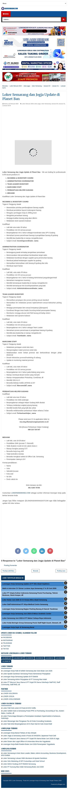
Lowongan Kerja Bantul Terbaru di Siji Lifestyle (19, 733)
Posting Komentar (10, 565)
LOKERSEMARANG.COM (20, 493)
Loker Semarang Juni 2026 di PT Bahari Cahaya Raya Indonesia (26, 618)
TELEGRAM (7, 643)
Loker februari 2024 (28, 103)
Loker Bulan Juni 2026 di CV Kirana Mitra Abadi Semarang (24, 600)
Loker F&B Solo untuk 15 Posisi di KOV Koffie (19, 708)
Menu (6, 14)
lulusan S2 (60, 658)
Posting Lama (61, 571)
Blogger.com (61, 784)
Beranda (35, 571)
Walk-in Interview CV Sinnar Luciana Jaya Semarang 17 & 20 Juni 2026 (29, 588)
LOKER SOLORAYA (10, 693)
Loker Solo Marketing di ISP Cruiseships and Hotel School (24, 761)
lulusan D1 (29, 658)
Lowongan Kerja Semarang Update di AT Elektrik (20, 677)
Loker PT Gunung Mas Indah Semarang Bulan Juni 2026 (23, 767)
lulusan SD (6, 661)
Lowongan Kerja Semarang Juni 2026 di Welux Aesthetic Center (26, 614)
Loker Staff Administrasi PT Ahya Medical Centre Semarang (25, 604)
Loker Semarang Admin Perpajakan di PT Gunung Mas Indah (25, 679)
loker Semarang (46, 103)
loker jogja (37, 103)
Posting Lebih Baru (8, 571)
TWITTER (6, 646)
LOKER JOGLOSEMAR (11, 699)
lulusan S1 (62, 103)
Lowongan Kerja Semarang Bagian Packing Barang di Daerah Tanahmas (30, 609)
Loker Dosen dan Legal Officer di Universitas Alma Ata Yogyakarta (26, 741)
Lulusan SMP (18, 658)
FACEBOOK (7, 637)
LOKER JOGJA (8, 696)
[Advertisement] (34, 124)
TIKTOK (6, 649)
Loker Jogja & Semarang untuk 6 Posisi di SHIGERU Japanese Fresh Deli (29, 736)
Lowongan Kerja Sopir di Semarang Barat (18, 627)
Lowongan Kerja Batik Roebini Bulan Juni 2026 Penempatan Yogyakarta (29, 744)
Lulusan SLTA (6, 105)
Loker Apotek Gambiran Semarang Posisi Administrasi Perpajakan (26, 674)
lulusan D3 (55, 103)
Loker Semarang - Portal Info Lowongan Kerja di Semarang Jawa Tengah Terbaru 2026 (37, 780)
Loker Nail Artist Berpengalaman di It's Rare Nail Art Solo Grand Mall (27, 724)
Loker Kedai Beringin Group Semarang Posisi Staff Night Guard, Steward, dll (31, 623)
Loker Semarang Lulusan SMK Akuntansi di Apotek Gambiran (25, 758)
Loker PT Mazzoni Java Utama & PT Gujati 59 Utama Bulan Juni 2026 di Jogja (31, 738)
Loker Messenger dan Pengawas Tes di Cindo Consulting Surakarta (27, 721)
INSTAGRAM (7, 640)
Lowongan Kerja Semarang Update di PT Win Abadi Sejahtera (25, 584)
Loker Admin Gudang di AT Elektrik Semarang (19, 764)
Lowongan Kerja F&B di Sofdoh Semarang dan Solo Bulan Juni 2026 (27, 671)
